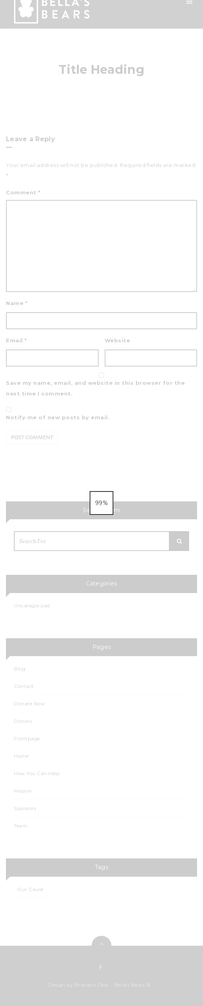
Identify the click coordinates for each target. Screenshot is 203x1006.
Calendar (109, 150)
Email (16, 340)
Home (104, 36)
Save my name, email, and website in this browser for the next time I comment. (95, 388)
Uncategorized (32, 606)
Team (103, 74)
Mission (106, 55)
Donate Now (29, 704)
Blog (102, 112)
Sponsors (109, 188)
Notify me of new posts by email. (57, 417)
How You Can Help (121, 93)
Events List (110, 169)
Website (117, 340)
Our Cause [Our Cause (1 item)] (30, 889)
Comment (23, 192)
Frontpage (27, 738)
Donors (23, 721)
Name (16, 303)
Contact (107, 207)
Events (105, 131)
